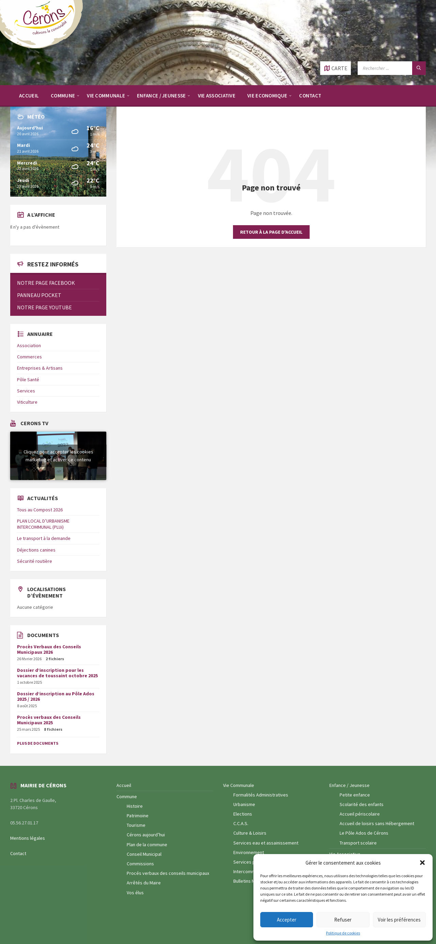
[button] (422, 862)
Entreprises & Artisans (40, 368)
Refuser (343, 919)
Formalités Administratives (260, 795)
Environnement (248, 852)
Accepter (286, 919)
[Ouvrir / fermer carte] (335, 68)
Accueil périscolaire (360, 814)
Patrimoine (138, 816)
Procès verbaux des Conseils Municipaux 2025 (49, 720)
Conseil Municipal (144, 854)
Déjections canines (36, 550)
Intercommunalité (251, 871)
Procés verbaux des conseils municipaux (168, 873)
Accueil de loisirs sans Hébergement (377, 823)
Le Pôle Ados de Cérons (364, 833)
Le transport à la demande (44, 538)
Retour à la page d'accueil (271, 232)
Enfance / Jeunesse (349, 785)
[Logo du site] (44, 47)
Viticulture (27, 402)
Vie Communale (238, 785)
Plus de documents (37, 743)
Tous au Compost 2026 (40, 510)
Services (26, 391)
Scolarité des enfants (362, 804)
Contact (18, 853)
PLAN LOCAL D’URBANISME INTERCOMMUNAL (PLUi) (43, 524)
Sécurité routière (34, 561)
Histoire (135, 806)
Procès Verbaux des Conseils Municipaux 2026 (49, 649)
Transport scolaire (358, 843)
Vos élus (135, 892)
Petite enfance (355, 795)
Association (29, 345)
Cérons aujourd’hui (146, 835)
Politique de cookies (343, 933)
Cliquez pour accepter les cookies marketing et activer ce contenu (58, 456)
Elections (242, 814)
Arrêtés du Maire (144, 883)
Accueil (123, 785)
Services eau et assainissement (265, 843)
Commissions (140, 864)
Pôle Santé (28, 379)
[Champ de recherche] (392, 68)
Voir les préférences (399, 919)
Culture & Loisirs (249, 833)
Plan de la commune (147, 844)
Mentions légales (27, 838)
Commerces (29, 357)
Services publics (250, 862)
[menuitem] (29, 95)
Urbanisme (244, 804)
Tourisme (136, 825)
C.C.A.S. (240, 823)
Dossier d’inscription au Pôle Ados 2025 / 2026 (55, 696)
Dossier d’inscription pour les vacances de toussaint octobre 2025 (57, 673)
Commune (126, 796)
